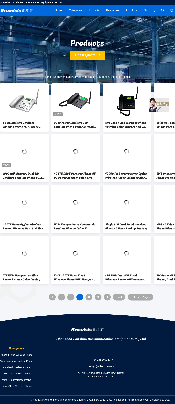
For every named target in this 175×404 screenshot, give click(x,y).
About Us (131, 10)
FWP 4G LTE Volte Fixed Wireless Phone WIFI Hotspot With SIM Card (73, 277)
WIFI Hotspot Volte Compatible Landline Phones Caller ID (74, 227)
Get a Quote (85, 55)
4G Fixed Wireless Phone (16, 367)
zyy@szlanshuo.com (103, 366)
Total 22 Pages (140, 297)
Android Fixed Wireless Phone (16, 355)
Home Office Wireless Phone (16, 386)
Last (119, 297)
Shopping (149, 10)
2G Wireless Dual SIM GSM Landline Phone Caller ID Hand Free (74, 125)
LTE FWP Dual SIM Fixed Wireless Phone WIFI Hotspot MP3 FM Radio (124, 277)
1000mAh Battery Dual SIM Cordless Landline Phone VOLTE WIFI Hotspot (23, 176)
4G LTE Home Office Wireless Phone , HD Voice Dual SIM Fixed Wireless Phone (24, 227)
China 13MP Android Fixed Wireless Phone (53, 399)
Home (58, 10)
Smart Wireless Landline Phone (16, 361)
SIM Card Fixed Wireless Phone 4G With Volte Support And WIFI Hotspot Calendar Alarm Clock (126, 125)
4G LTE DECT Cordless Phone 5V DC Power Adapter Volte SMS (75, 176)
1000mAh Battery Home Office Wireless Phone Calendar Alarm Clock (126, 176)
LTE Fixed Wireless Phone (17, 373)
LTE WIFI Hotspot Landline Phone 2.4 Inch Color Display (21, 277)
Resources (112, 10)
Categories (75, 10)
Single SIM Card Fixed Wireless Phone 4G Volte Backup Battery (126, 227)
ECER (168, 399)
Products (94, 10)
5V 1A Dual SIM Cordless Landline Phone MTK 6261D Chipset (21, 125)
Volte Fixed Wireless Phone (16, 380)
